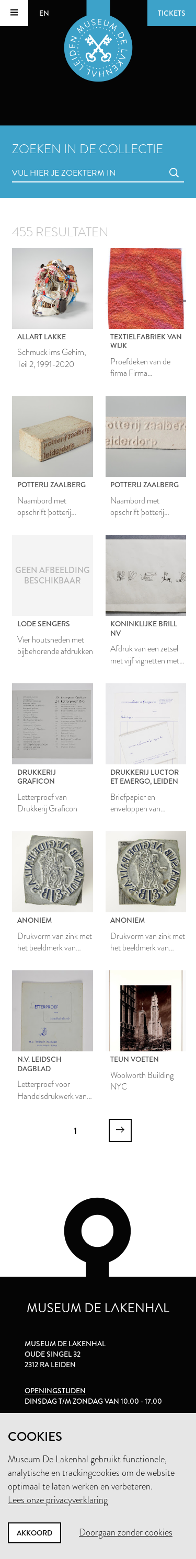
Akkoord (34, 1533)
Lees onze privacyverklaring (58, 1500)
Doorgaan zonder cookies (125, 1532)
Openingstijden (55, 1390)
